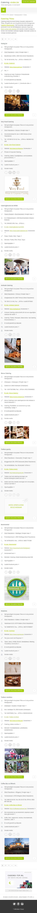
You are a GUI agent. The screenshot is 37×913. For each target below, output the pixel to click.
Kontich (14, 706)
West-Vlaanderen (9, 294)
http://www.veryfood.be (16, 148)
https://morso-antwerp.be (17, 397)
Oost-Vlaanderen (9, 52)
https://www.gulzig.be (16, 67)
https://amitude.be (15, 309)
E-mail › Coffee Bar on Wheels (13, 805)
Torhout (18, 294)
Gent (17, 52)
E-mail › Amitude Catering (11, 305)
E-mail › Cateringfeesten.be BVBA (14, 227)
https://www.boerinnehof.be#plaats (19, 548)
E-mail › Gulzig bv (9, 63)
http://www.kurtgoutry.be (16, 472)
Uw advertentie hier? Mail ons (18, 890)
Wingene (18, 792)
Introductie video (25, 83)
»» (15, 39)
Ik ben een (29, 1)
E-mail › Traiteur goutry (10, 469)
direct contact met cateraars (9, 29)
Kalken (18, 619)
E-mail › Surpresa (9, 630)
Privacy (22, 909)
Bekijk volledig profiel (14, 115)
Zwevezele (19, 458)
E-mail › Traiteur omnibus (11, 717)
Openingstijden (9, 161)
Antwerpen (7, 382)
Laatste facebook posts (11, 83)
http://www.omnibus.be (16, 720)
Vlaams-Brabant (9, 214)
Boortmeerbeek (19, 214)
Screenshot (27, 67)
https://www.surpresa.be (16, 634)
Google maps (24, 52)
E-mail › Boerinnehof (10, 544)
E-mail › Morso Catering (11, 393)
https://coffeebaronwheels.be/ (18, 808)
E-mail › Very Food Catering (12, 144)
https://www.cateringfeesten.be (18, 230)
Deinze (18, 130)
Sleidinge (18, 533)
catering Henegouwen (7, 25)
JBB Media (16, 909)
